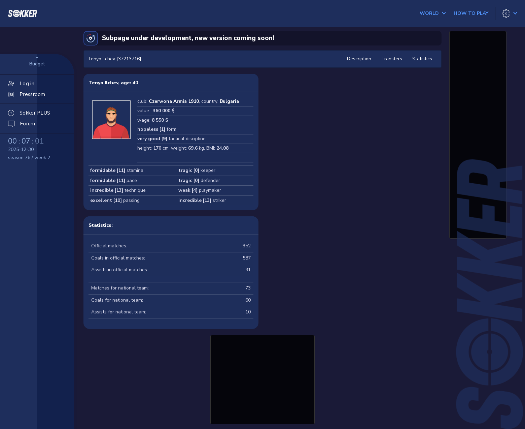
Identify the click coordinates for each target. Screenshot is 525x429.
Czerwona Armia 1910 (174, 101)
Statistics (422, 59)
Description (359, 59)
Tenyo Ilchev (103, 83)
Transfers (391, 59)
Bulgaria (229, 101)
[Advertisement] (262, 379)
